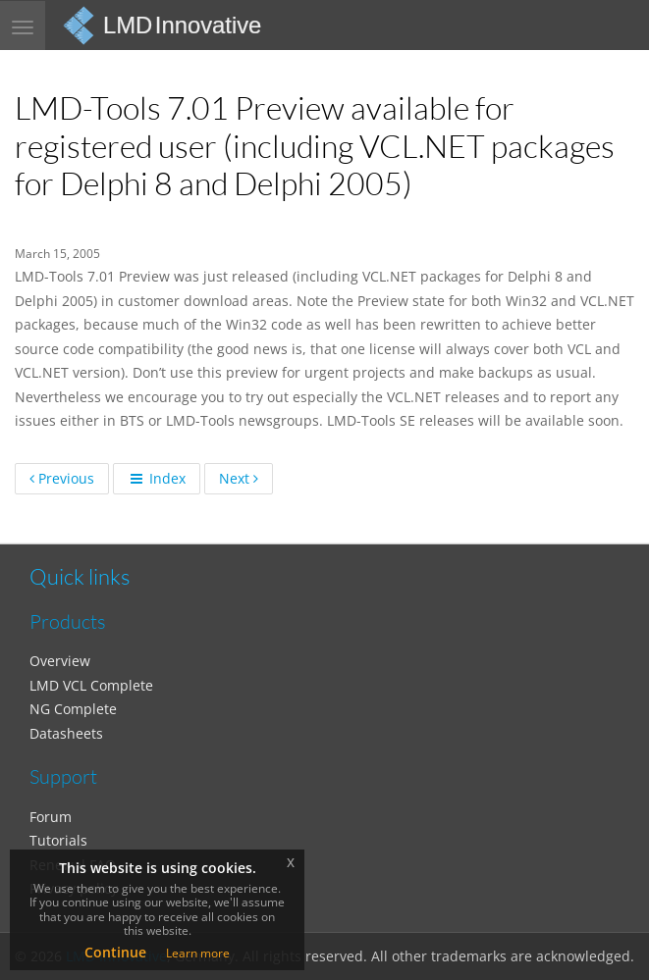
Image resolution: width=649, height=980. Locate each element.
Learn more (198, 953)
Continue (115, 952)
